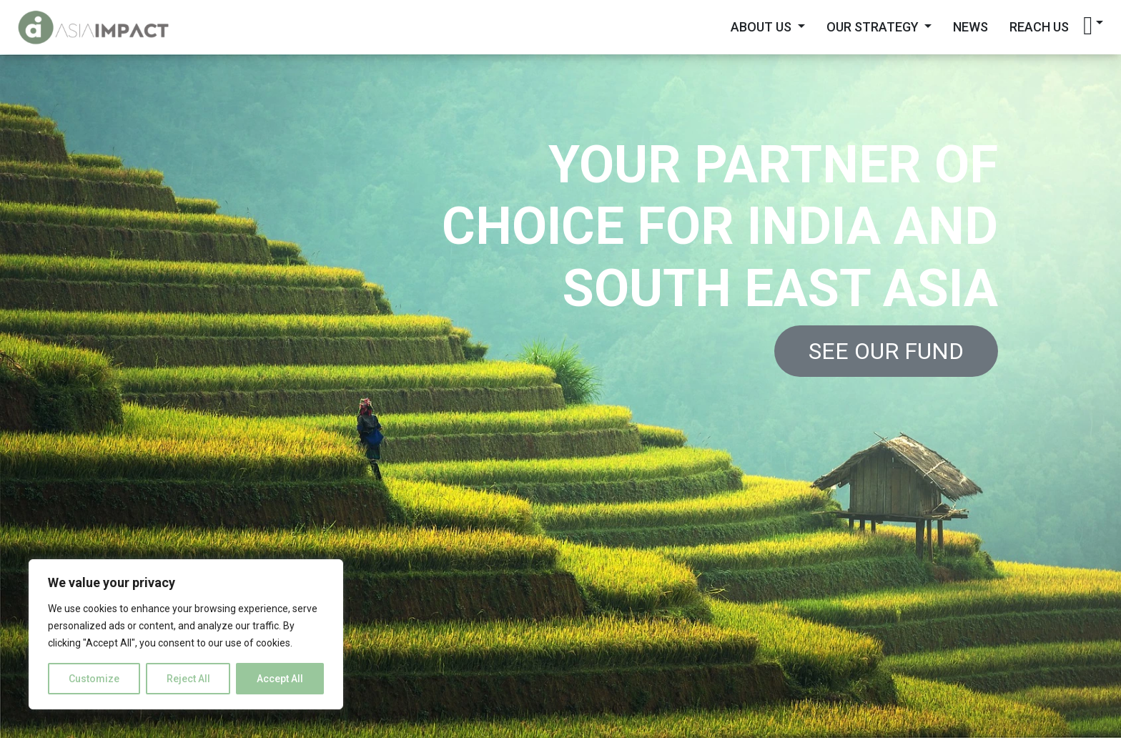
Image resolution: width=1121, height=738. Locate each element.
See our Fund (886, 351)
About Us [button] (762, 26)
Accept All (280, 678)
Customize (94, 678)
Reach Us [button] (1039, 26)
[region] (186, 634)
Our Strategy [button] (874, 26)
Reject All (188, 678)
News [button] (970, 26)
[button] (1093, 25)
